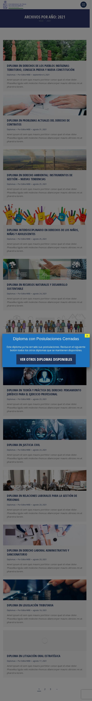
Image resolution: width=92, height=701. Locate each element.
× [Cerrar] (87, 336)
